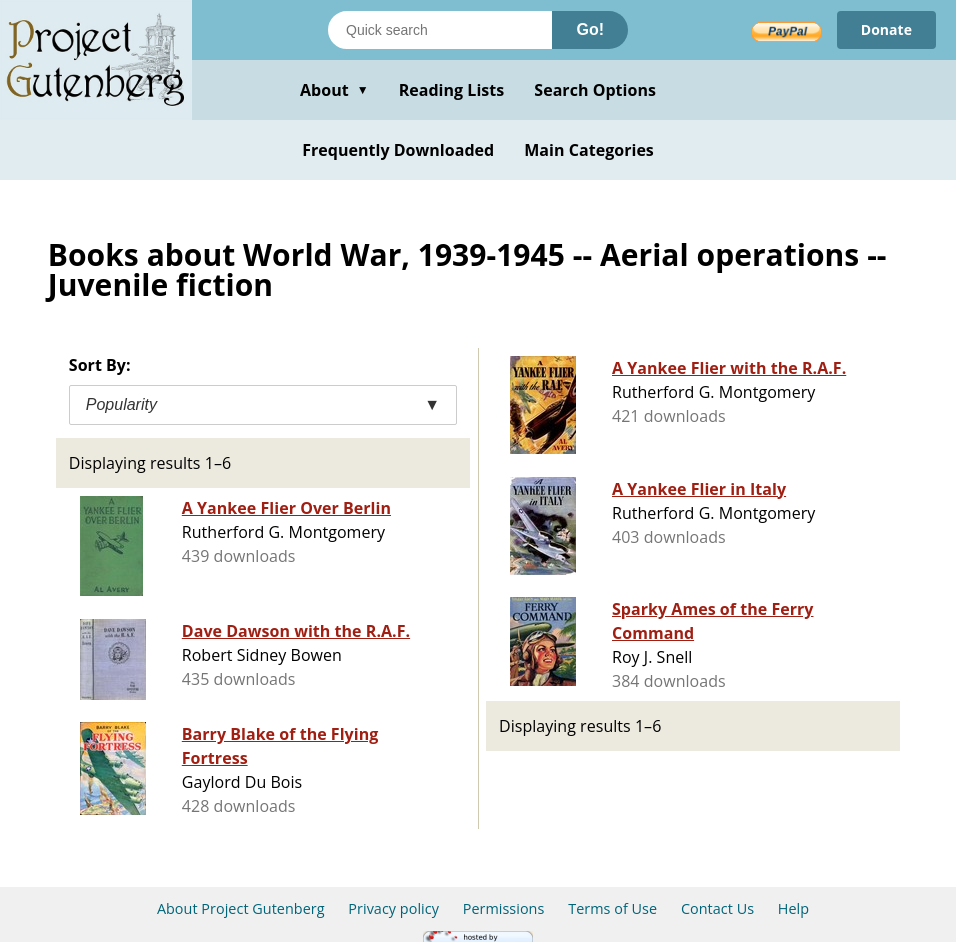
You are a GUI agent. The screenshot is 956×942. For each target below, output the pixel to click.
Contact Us (717, 908)
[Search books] (440, 30)
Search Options (595, 90)
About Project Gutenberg (241, 908)
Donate (886, 29)
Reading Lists (452, 90)
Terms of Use (612, 908)
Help (793, 908)
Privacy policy (393, 908)
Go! (590, 29)
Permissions (504, 908)
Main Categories (589, 150)
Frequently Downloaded (398, 150)
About (334, 90)
